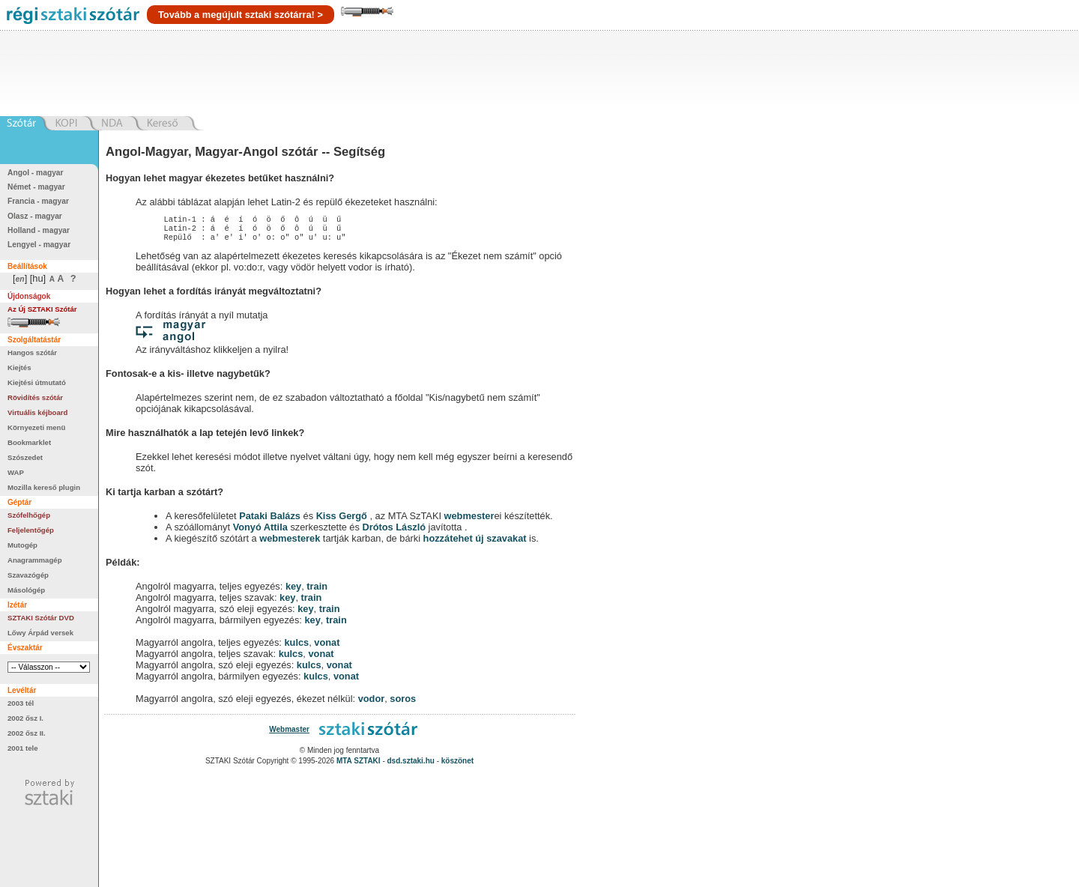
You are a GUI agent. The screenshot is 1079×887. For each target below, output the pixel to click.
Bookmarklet (29, 442)
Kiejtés (19, 367)
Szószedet (25, 457)
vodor (371, 703)
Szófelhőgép (28, 515)
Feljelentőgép (30, 530)
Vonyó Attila (260, 531)
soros (403, 703)
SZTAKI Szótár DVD (40, 618)
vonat (326, 647)
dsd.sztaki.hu (411, 765)
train (316, 590)
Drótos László (394, 531)
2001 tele (22, 748)
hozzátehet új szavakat (475, 542)
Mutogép (22, 545)
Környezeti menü (36, 427)
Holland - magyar (38, 230)
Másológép (26, 590)
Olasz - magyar (34, 216)
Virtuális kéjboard (37, 412)
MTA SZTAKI (358, 765)
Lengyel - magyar (38, 244)
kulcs (296, 647)
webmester (469, 520)
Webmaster (289, 734)
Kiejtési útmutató (36, 382)
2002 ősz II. (26, 733)
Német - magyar (36, 187)
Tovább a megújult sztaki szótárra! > (240, 14)
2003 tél (20, 703)
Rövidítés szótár (35, 397)
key (293, 590)
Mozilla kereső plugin (43, 487)
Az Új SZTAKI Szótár (42, 309)
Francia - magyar (38, 201)
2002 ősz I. (25, 718)
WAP (15, 472)
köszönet (457, 765)
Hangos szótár (32, 352)
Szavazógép (28, 575)
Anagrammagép (34, 560)
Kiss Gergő (343, 520)
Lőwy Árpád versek (40, 633)
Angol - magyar (35, 173)
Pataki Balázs (271, 520)
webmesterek (289, 542)
